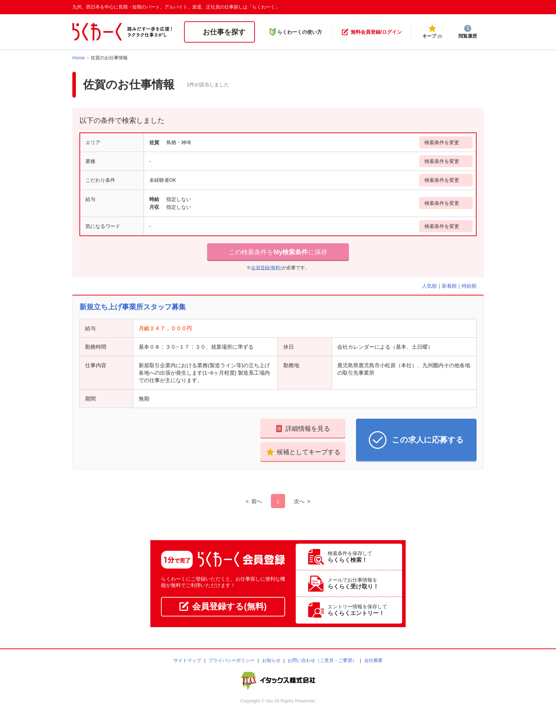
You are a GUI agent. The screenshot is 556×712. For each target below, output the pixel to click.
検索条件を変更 (441, 142)
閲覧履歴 (467, 32)
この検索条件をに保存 (278, 252)
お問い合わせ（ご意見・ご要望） (322, 660)
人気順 (429, 286)
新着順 (449, 286)
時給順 (469, 286)
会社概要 (373, 660)
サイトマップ (187, 660)
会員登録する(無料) (223, 606)
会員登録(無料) (266, 267)
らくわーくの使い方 (295, 32)
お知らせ (271, 660)
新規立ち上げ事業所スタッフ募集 (132, 307)
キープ (432, 32)
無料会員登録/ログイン (371, 32)
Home (78, 57)
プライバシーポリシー (231, 660)
